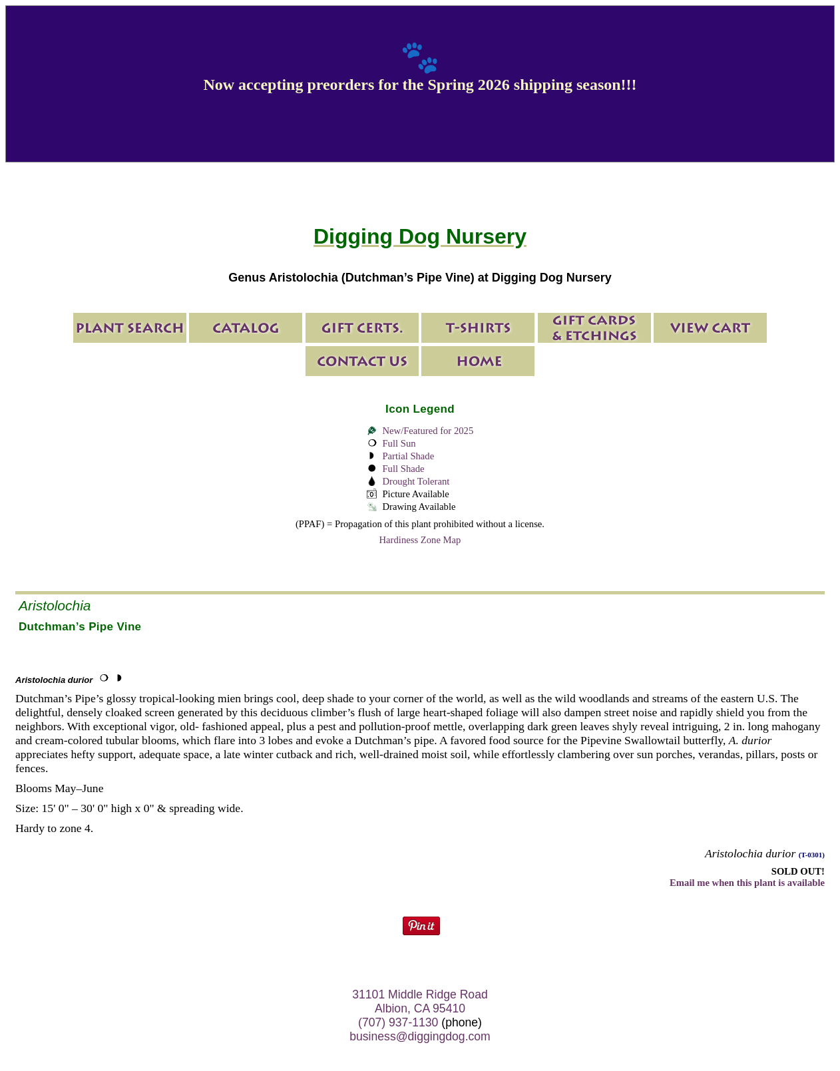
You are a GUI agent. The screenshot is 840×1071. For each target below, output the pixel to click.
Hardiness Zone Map (420, 540)
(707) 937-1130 (398, 1022)
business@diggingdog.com (420, 1036)
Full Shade (403, 468)
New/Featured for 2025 (427, 430)
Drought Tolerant (415, 481)
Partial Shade (408, 456)
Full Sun (398, 443)
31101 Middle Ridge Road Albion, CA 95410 (419, 1001)
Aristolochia (55, 605)
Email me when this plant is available (747, 882)
